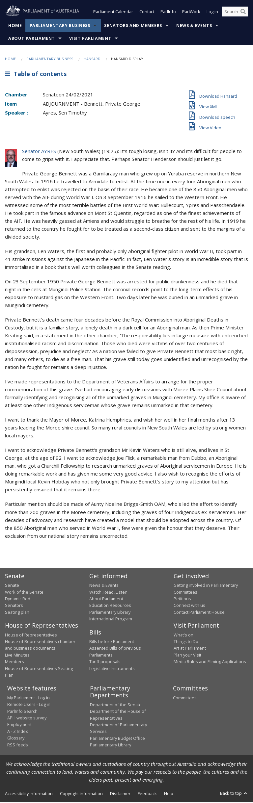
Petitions (182, 599)
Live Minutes (17, 656)
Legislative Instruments (112, 669)
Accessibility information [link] (29, 794)
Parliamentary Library (109, 613)
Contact (146, 12)
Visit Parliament (90, 39)
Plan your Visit (187, 656)
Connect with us (189, 606)
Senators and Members (133, 26)
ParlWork (191, 12)
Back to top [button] (234, 794)
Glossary (15, 738)
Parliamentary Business (60, 26)
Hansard (92, 59)
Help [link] (168, 794)
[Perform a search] (243, 12)
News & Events (194, 26)
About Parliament (31, 39)
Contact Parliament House (199, 613)
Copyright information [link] (81, 794)
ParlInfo (168, 12)
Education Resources (110, 606)
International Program (110, 619)
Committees (185, 698)
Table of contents (36, 75)
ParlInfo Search (22, 712)
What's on (183, 635)
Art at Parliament (190, 649)
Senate (12, 586)
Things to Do (186, 642)
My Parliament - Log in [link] (28, 698)
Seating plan (17, 613)
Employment (19, 725)
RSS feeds (17, 745)
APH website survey (26, 718)
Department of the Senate (116, 705)
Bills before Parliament (111, 642)
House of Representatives (31, 635)
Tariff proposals (105, 662)
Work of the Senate (24, 593)
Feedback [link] (147, 794)
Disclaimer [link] (120, 794)
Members (14, 662)
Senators (14, 606)
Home (15, 26)
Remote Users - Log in (28, 705)
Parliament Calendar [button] (113, 12)
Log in (212, 12)
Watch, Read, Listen (108, 593)
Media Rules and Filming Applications (210, 662)
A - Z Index (17, 732)
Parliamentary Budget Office (117, 739)
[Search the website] (235, 12)
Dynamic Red (17, 599)
